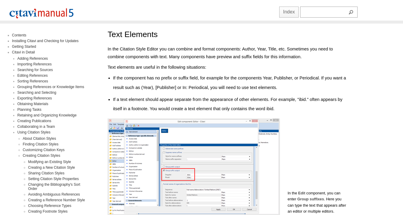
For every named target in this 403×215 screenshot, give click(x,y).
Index (289, 11)
